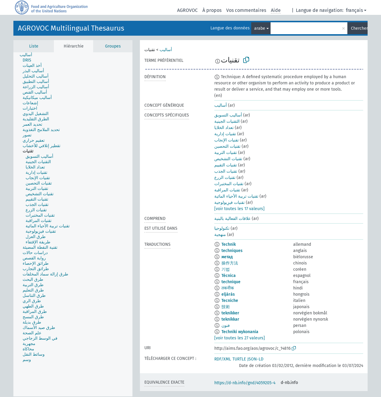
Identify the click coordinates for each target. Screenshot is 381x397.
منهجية (220, 234)
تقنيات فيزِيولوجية (229, 202)
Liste (33, 46)
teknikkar (230, 319)
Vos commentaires (246, 10)
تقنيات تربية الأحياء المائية (236, 196)
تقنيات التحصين (227, 146)
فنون (225, 325)
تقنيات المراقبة (227, 190)
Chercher (359, 28)
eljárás (228, 294)
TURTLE (239, 359)
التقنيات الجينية (227, 121)
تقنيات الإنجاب (226, 140)
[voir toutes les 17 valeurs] (239, 208)
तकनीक (227, 288)
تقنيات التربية (225, 152)
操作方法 (229, 263)
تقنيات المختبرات (228, 183)
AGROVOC (187, 10)
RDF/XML (222, 359)
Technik (228, 244)
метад (227, 256)
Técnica (228, 275)
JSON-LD (255, 359)
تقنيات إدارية (225, 133)
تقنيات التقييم (225, 165)
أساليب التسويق (228, 115)
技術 (225, 306)
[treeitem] (28, 55)
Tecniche (229, 300)
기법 (225, 269)
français (354, 10)
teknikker (230, 313)
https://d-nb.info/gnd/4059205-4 (244, 382)
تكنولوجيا (221, 228)
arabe (259, 28)
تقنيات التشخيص (228, 158)
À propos (211, 10)
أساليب (166, 49)
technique (231, 281)
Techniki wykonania (239, 331)
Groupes (113, 46)
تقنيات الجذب (225, 171)
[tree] (72, 224)
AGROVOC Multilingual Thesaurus (71, 28)
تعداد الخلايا (224, 127)
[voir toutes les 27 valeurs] (239, 338)
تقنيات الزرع (224, 177)
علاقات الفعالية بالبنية (232, 218)
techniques (232, 250)
